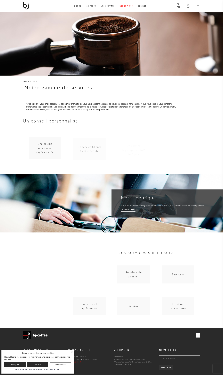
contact (142, 6)
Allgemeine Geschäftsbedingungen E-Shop (133, 362)
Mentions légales (52, 369)
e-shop (77, 6)
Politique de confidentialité (28, 369)
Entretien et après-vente (89, 307)
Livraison (134, 307)
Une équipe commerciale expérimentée (45, 149)
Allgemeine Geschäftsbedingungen (130, 359)
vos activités (107, 6)
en (178, 7)
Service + (178, 275)
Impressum (119, 357)
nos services (126, 6)
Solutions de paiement (134, 275)
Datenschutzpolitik (122, 364)
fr (178, 4)
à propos (91, 6)
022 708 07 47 (75, 362)
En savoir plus (128, 209)
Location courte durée (178, 307)
